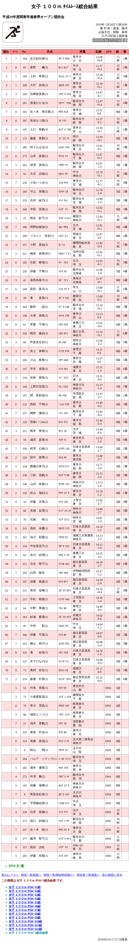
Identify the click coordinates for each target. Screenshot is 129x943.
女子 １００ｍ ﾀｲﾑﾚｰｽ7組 (25, 910)
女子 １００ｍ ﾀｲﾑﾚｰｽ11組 (25, 925)
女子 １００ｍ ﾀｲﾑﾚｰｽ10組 (25, 921)
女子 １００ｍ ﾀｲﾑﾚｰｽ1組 (25, 887)
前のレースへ (10, 874)
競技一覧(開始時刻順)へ (58, 874)
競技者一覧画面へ (88, 874)
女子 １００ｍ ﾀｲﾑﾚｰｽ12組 (25, 929)
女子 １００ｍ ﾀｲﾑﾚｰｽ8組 (25, 913)
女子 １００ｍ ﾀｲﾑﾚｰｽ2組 (25, 891)
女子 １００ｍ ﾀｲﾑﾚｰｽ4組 (25, 898)
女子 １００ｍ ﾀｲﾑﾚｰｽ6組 (25, 906)
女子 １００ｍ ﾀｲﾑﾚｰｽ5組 (25, 902)
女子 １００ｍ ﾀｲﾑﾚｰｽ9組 (25, 917)
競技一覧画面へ (31, 874)
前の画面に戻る (112, 874)
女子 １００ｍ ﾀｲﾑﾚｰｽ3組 (25, 894)
